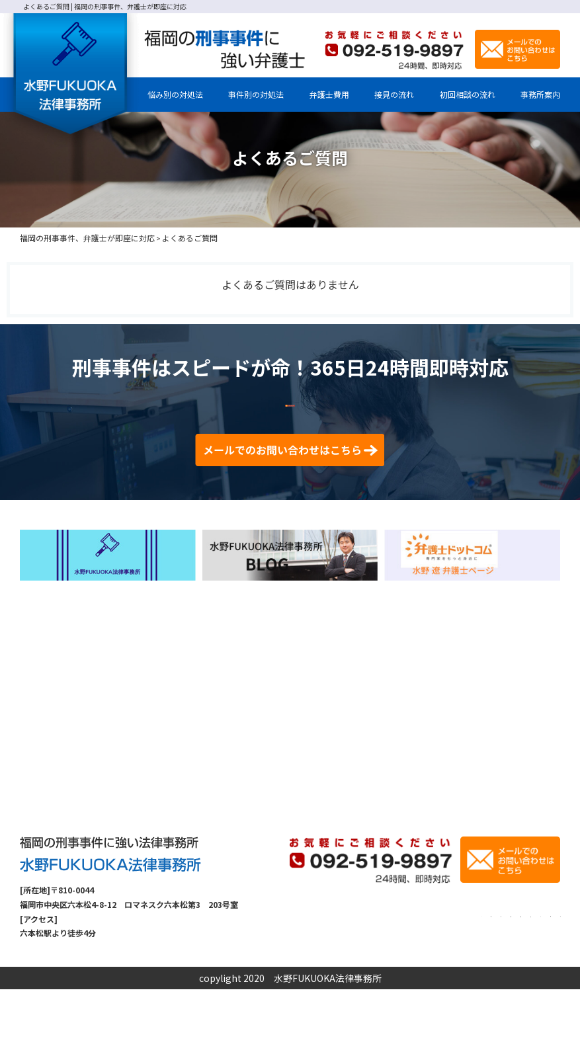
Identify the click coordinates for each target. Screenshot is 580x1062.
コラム (491, 990)
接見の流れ (394, 94)
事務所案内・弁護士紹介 (351, 974)
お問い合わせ (536, 990)
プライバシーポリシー (463, 1006)
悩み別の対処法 (175, 94)
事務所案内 (540, 94)
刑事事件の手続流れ (391, 990)
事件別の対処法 (256, 94)
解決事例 (453, 990)
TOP (290, 974)
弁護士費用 (329, 94)
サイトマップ (536, 1006)
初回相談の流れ (467, 94)
